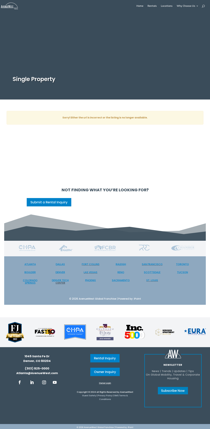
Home (139, 6)
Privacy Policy (105, 395)
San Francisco (152, 264)
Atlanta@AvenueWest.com (37, 373)
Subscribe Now (173, 390)
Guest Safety (89, 395)
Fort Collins (90, 264)
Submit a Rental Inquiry (49, 202)
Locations (167, 6)
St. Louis (152, 280)
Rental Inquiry (105, 358)
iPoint (137, 298)
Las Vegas (90, 272)
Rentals (152, 6)
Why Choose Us (186, 6)
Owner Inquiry (105, 372)
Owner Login (105, 383)
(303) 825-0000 (37, 368)
